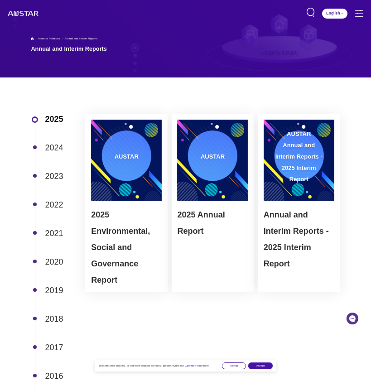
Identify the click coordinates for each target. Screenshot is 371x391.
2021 (54, 233)
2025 (54, 119)
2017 (54, 347)
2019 (54, 290)
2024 (54, 147)
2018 (54, 318)
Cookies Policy (193, 365)
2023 (54, 176)
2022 (54, 204)
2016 (54, 376)
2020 (54, 261)
